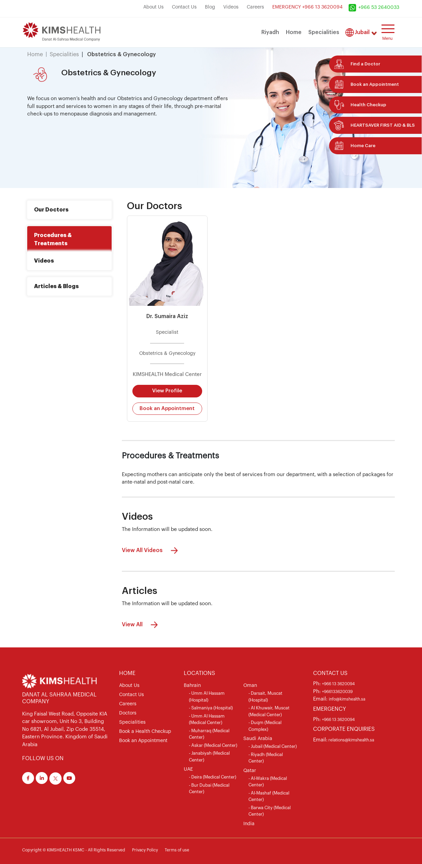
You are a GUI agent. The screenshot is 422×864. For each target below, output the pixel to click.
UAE (188, 769)
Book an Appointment (167, 408)
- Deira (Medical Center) (212, 777)
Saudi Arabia (257, 738)
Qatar (249, 770)
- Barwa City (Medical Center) (269, 811)
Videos (231, 7)
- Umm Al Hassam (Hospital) (207, 696)
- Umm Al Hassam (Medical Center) (207, 719)
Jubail (362, 32)
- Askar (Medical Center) (213, 745)
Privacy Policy (145, 850)
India (249, 823)
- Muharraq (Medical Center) (209, 734)
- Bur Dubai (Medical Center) (209, 788)
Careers (255, 7)
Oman (250, 685)
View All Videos (151, 550)
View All (141, 624)
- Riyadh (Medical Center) (265, 758)
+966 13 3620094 (338, 684)
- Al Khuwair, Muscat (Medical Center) (269, 711)
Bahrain (192, 685)
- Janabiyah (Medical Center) (209, 756)
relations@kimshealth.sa (350, 740)
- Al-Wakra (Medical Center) (267, 781)
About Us (153, 7)
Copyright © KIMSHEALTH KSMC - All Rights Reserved (73, 850)
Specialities (323, 32)
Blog (210, 7)
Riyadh (270, 32)
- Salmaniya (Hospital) (211, 708)
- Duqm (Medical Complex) (264, 726)
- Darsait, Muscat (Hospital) (265, 696)
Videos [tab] (44, 261)
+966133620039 (337, 692)
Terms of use (177, 850)
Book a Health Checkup (145, 731)
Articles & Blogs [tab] (56, 286)
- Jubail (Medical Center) (272, 746)
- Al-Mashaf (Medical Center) (268, 796)
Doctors (127, 713)
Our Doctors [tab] (51, 210)
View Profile (167, 390)
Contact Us (184, 7)
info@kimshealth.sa (347, 699)
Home (294, 32)
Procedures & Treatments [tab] (53, 239)
